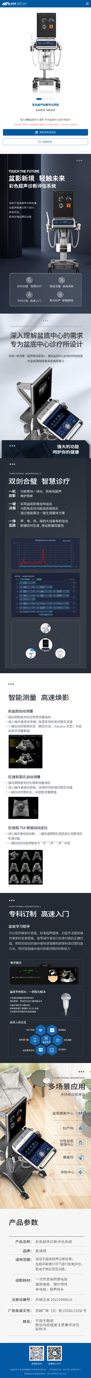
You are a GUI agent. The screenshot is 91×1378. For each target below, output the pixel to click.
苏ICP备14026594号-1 (72, 1370)
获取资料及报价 (45, 132)
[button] (39, 99)
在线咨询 (45, 141)
